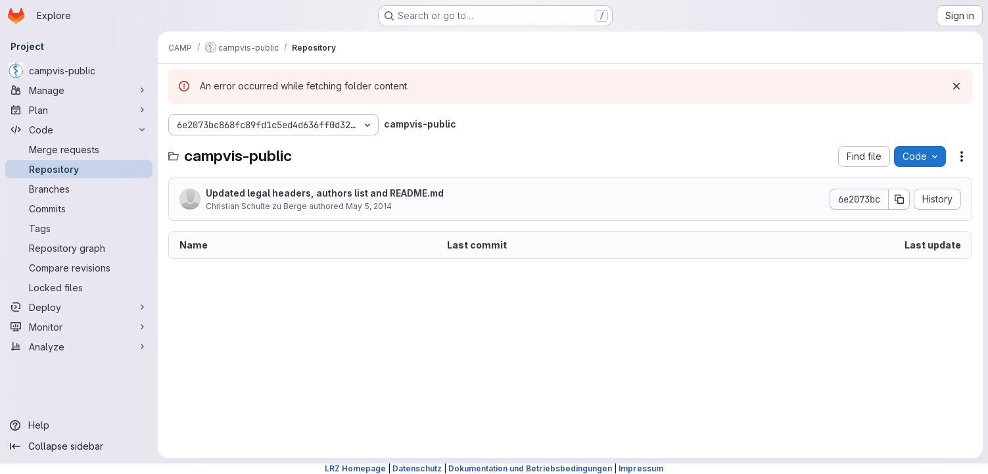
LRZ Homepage (355, 468)
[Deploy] (79, 307)
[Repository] (79, 169)
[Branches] (79, 188)
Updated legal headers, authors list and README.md (325, 193)
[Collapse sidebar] (79, 446)
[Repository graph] (79, 248)
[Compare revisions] (79, 267)
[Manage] (79, 90)
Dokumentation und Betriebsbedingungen (530, 468)
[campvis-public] (79, 70)
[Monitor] (79, 327)
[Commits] (79, 208)
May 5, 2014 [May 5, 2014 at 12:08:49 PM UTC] (369, 206)
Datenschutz (417, 468)
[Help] (79, 425)
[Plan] (79, 110)
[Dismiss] (956, 86)
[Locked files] (79, 287)
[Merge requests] (79, 149)
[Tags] (79, 228)
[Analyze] (79, 346)
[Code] (79, 129)
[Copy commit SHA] (899, 199)
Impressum (641, 468)
